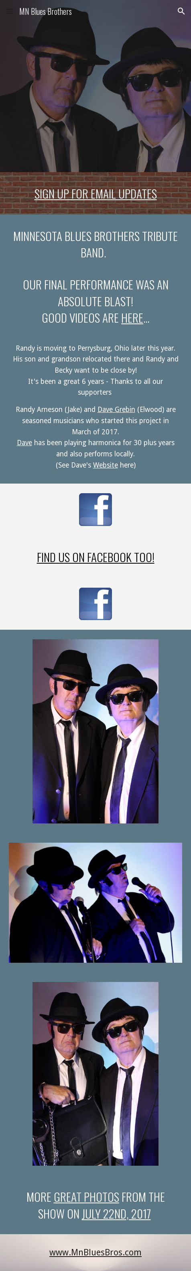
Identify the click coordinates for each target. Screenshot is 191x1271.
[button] (9, 11)
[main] (95, 193)
